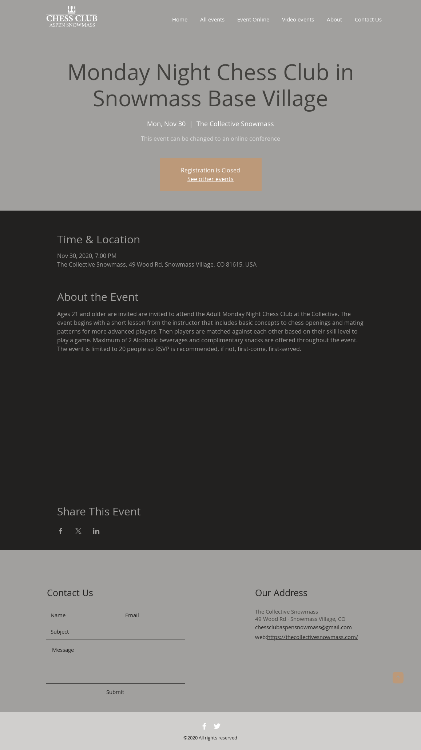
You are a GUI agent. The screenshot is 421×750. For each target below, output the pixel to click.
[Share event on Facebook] (60, 531)
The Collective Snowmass (286, 611)
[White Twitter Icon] (217, 726)
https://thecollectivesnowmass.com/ (312, 637)
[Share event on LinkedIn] (96, 531)
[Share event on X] (78, 531)
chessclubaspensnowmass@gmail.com (303, 627)
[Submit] (115, 692)
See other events (210, 179)
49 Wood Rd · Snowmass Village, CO (300, 618)
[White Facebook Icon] (204, 726)
